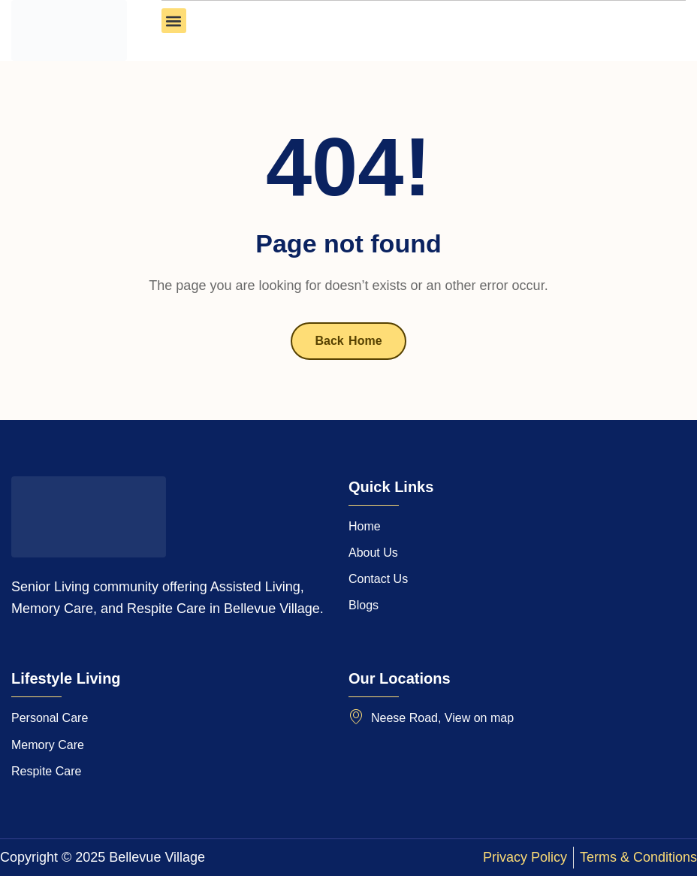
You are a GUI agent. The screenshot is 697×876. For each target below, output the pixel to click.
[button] (173, 20)
